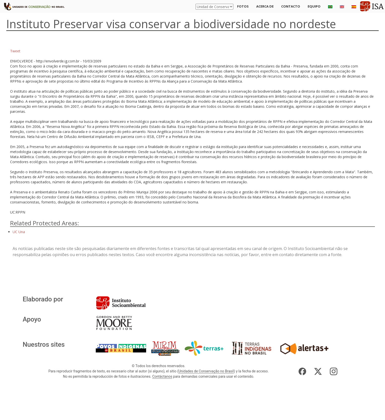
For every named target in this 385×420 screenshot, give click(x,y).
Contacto (290, 6)
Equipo (314, 6)
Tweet (15, 51)
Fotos (243, 6)
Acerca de (265, 6)
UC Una (19, 231)
